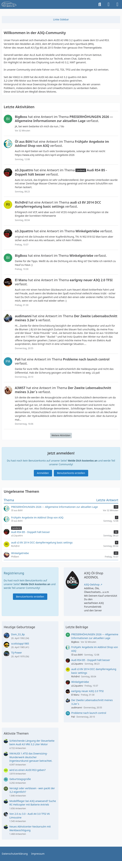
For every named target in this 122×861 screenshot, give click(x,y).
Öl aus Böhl (77, 654)
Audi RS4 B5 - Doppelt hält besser (90, 660)
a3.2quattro (77, 663)
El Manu (75, 694)
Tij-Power (16, 652)
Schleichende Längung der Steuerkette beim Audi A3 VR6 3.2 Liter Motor (32, 742)
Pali (73, 716)
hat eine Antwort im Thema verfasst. (64, 119)
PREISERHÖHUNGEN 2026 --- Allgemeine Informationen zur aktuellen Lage (94, 636)
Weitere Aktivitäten (61, 435)
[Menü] (117, 4)
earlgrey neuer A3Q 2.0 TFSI (87, 691)
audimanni (76, 707)
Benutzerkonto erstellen (71, 473)
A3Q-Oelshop (92, 584)
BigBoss (75, 641)
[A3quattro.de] (9, 4)
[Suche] (99, 4)
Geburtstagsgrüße (20, 779)
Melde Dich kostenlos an (82, 460)
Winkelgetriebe (80, 682)
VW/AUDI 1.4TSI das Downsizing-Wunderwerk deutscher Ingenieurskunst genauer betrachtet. (30, 757)
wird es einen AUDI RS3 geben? (27, 770)
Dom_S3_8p (18, 634)
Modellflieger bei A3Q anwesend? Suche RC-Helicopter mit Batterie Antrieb (32, 802)
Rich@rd (75, 676)
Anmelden (43, 473)
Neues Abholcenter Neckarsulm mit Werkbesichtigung (30, 828)
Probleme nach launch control (88, 713)
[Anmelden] (108, 4)
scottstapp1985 (20, 643)
